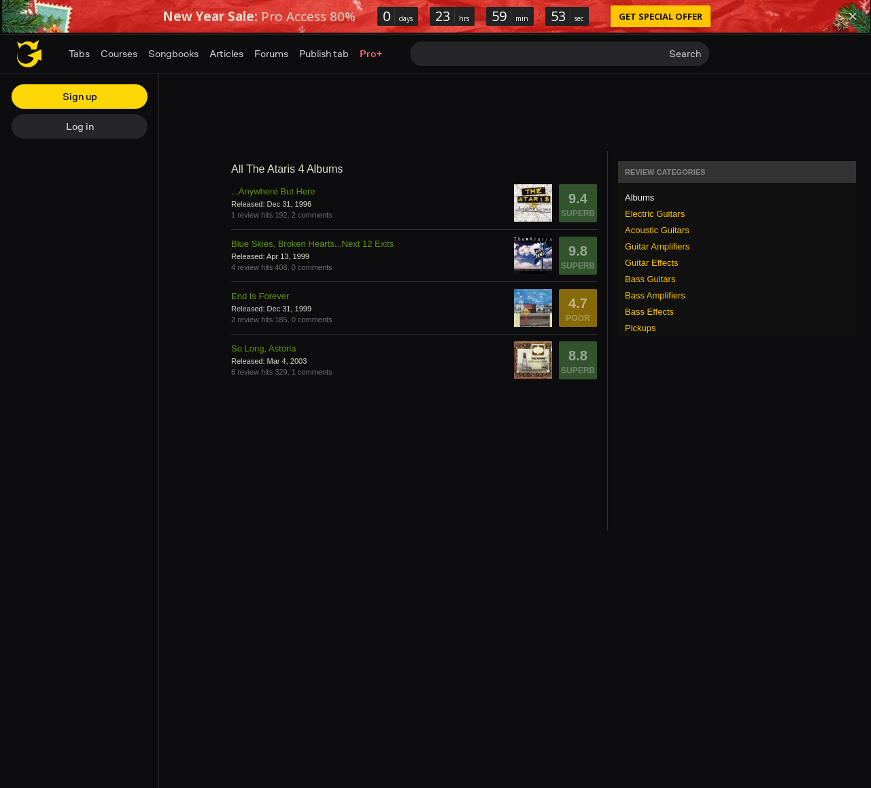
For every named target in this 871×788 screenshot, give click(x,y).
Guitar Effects (652, 263)
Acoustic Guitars (657, 230)
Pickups (640, 328)
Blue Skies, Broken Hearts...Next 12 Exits (312, 244)
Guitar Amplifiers (657, 246)
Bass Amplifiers (655, 295)
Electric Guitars (655, 214)
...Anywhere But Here (273, 191)
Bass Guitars (650, 279)
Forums (271, 53)
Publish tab (324, 53)
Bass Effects (649, 312)
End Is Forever (260, 296)
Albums (639, 197)
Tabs (79, 53)
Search (685, 53)
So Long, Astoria (263, 348)
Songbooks (173, 53)
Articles (226, 53)
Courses (119, 53)
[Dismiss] (853, 16)
